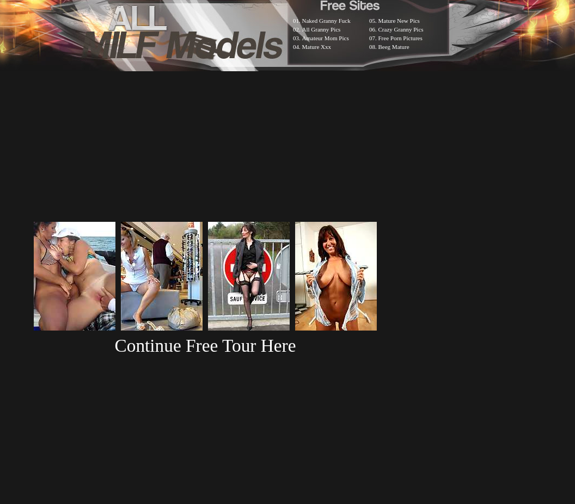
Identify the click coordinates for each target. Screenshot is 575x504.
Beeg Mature (393, 46)
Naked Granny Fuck (326, 20)
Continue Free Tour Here (205, 345)
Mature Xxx (316, 46)
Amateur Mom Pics (325, 38)
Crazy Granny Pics (401, 29)
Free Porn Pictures (400, 38)
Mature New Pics (399, 20)
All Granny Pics (321, 29)
